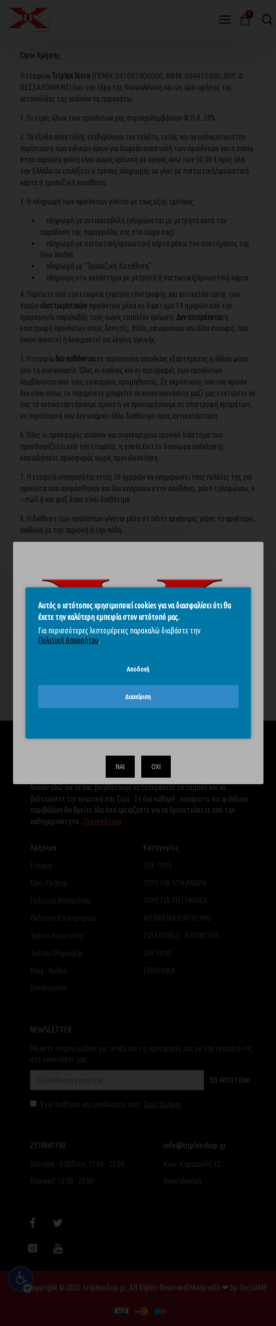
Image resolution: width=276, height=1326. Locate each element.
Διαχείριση (138, 696)
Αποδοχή (138, 669)
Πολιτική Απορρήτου (68, 639)
